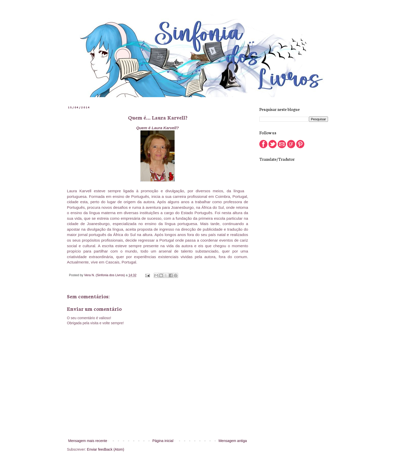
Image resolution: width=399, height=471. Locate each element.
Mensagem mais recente (87, 441)
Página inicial (163, 441)
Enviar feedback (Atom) (105, 449)
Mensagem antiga (233, 441)
